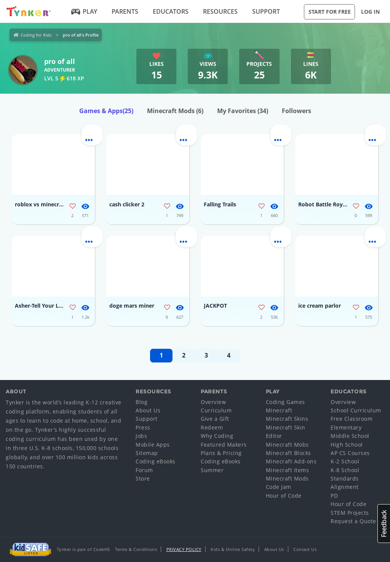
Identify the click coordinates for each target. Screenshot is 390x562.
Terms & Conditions (136, 549)
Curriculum (216, 410)
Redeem (212, 427)
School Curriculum (356, 410)
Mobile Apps (153, 444)
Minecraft (279, 410)
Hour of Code (284, 495)
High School (347, 444)
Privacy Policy (183, 549)
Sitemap (147, 453)
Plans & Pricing (221, 453)
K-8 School (345, 470)
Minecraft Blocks (288, 453)
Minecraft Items (287, 470)
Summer (212, 470)
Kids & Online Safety (233, 549)
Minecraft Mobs (287, 444)
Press (143, 427)
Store (143, 478)
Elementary (346, 427)
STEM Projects (350, 512)
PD (334, 495)
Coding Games (285, 402)
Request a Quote (353, 521)
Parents (125, 11)
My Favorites (242, 111)
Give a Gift (215, 418)
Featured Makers (224, 444)
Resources (220, 11)
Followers (296, 111)
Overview (213, 402)
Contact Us (304, 549)
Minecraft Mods (175, 111)
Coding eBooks (156, 461)
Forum (144, 470)
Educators (171, 11)
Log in (370, 11)
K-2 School (345, 461)
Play (84, 11)
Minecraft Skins (287, 418)
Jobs (141, 435)
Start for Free (329, 11)
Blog (141, 402)
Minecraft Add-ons (291, 461)
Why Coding (217, 435)
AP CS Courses (350, 453)
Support (266, 11)
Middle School (350, 435)
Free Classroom (351, 418)
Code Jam (278, 486)
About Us (148, 410)
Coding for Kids (36, 35)
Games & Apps (106, 111)
